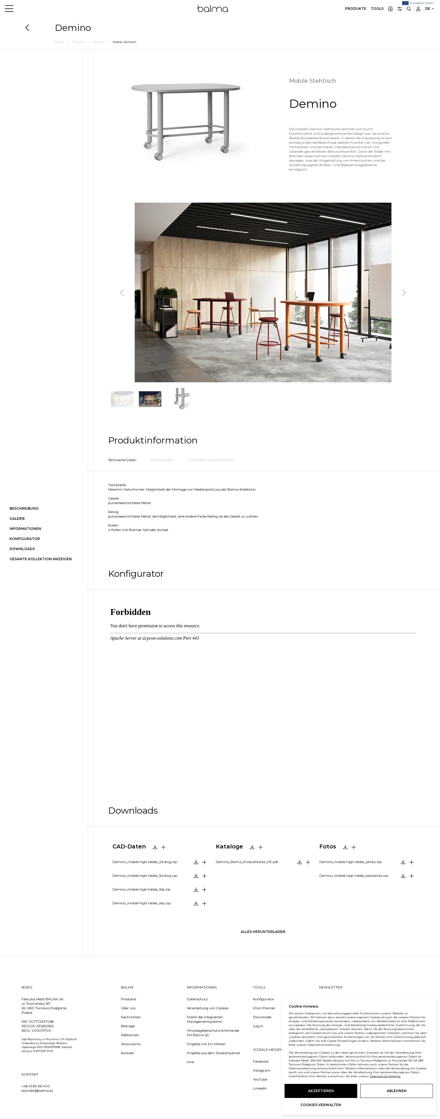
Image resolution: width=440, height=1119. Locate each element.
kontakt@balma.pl (37, 1090)
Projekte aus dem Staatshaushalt (213, 1053)
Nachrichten (131, 1017)
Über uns (128, 1008)
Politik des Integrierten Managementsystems (205, 1019)
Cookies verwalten (321, 1105)
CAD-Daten (129, 846)
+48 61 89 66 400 (36, 1086)
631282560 (45, 1026)
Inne (190, 1062)
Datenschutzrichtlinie (385, 1076)
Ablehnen (397, 1091)
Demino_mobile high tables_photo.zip (350, 862)
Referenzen (130, 1035)
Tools (377, 8)
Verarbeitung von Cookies (207, 1008)
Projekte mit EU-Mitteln (206, 1044)
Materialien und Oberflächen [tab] (211, 460)
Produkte (355, 8)
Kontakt (127, 1053)
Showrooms (131, 1044)
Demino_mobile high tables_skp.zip (142, 903)
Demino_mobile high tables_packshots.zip (353, 875)
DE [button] (427, 8)
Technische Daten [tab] (122, 460)
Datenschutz (197, 999)
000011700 (41, 1030)
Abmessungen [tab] (162, 460)
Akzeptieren (321, 1091)
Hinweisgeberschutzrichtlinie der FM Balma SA (213, 1032)
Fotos (327, 846)
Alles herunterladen (263, 932)
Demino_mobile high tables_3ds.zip (141, 889)
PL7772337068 (41, 1021)
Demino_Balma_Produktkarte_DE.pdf (247, 862)
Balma (213, 8)
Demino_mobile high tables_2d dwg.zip (145, 862)
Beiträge (128, 1026)
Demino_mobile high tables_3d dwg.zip (145, 875)
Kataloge (229, 846)
